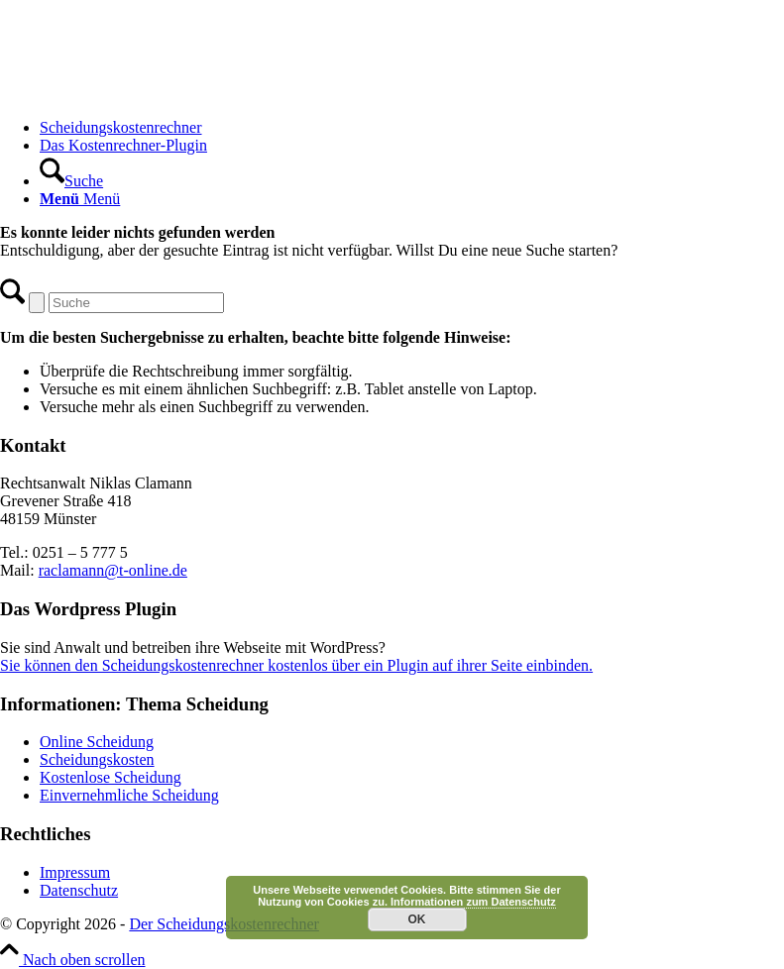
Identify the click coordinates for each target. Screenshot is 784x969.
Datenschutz (79, 890)
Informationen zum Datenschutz (473, 902)
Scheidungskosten (97, 759)
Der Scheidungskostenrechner (224, 923)
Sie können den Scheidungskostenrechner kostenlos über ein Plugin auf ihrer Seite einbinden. (296, 665)
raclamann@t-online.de (113, 570)
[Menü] (80, 198)
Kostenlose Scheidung (110, 777)
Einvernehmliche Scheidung (129, 795)
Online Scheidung (97, 741)
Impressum (75, 872)
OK (417, 919)
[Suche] (71, 180)
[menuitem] (412, 128)
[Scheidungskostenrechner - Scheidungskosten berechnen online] (148, 93)
